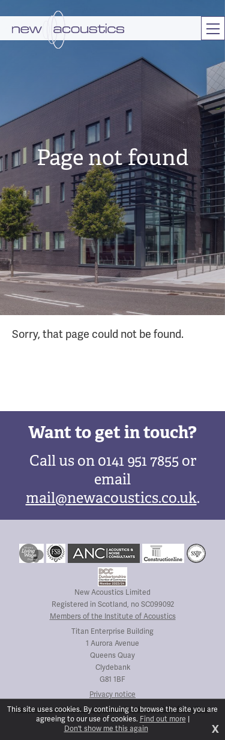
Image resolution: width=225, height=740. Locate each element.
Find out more (163, 719)
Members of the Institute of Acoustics (113, 616)
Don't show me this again (106, 728)
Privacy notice (112, 694)
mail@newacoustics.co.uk (111, 498)
